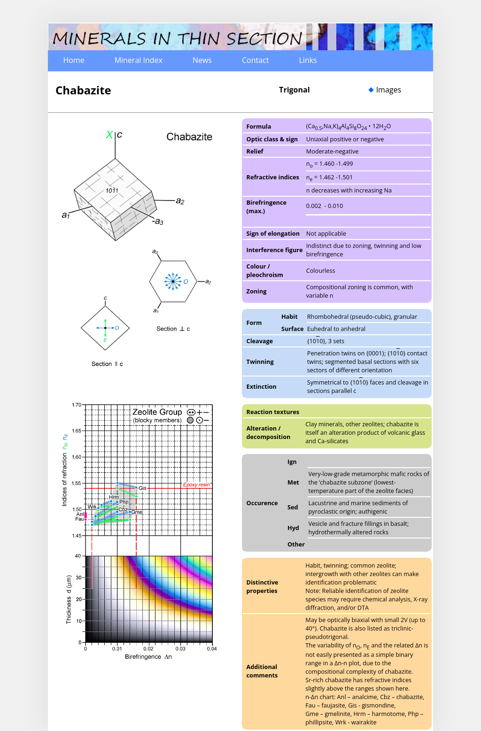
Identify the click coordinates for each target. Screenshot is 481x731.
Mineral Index (139, 60)
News (202, 60)
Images (388, 90)
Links (308, 60)
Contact (255, 60)
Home (73, 60)
